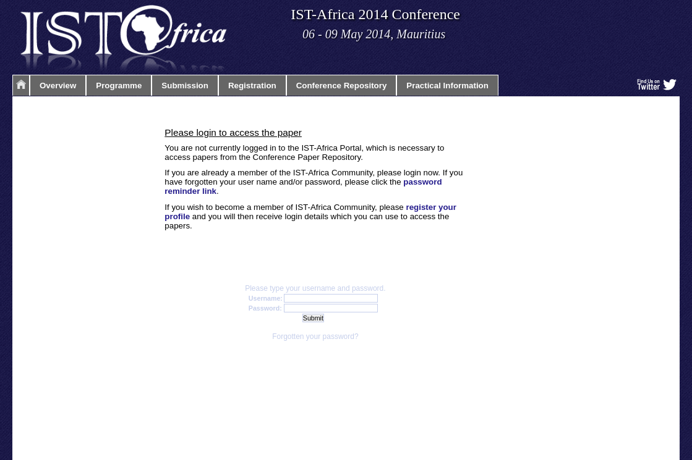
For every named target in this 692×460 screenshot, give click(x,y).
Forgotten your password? (315, 336)
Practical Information (447, 85)
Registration (252, 85)
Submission (184, 85)
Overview (58, 85)
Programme (119, 85)
